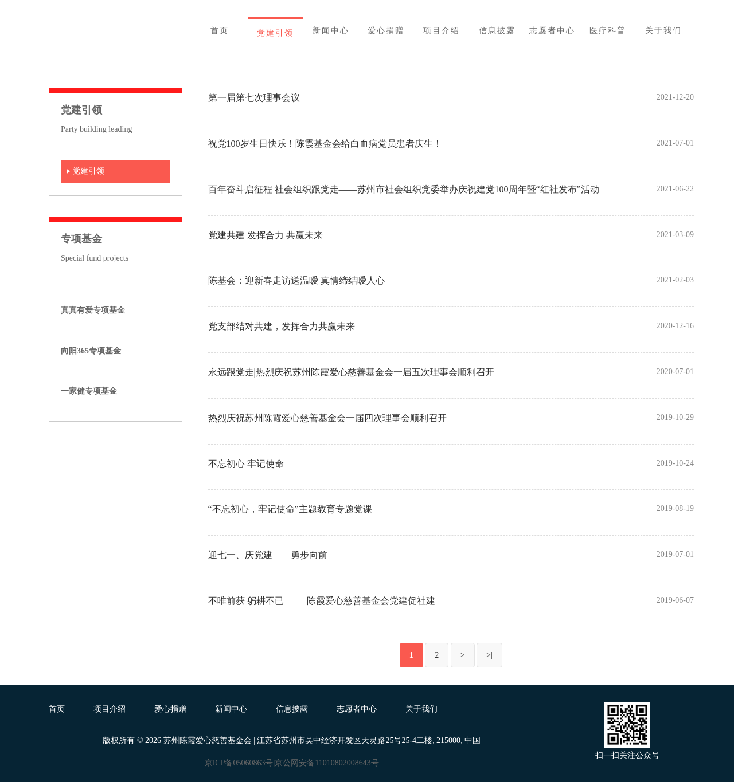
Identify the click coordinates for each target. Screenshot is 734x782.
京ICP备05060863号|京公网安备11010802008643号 (292, 763)
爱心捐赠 (170, 709)
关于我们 (421, 709)
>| (489, 655)
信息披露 (292, 709)
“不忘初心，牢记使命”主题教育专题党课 (290, 509)
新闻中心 (231, 709)
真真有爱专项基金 (93, 310)
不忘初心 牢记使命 (246, 464)
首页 (57, 709)
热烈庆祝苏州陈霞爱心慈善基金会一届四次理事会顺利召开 (327, 418)
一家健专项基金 (89, 391)
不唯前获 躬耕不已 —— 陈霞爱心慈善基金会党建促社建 (321, 601)
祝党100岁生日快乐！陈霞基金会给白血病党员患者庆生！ (325, 143)
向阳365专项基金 (91, 351)
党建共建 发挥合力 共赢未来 (265, 235)
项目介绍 (109, 709)
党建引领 (88, 171)
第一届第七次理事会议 (254, 98)
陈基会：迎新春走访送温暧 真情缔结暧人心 (296, 280)
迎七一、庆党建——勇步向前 (267, 555)
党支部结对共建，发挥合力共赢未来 (281, 326)
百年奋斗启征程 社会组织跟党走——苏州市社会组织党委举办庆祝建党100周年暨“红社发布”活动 (403, 189)
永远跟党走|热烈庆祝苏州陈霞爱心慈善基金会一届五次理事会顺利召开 (351, 372)
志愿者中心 (357, 709)
